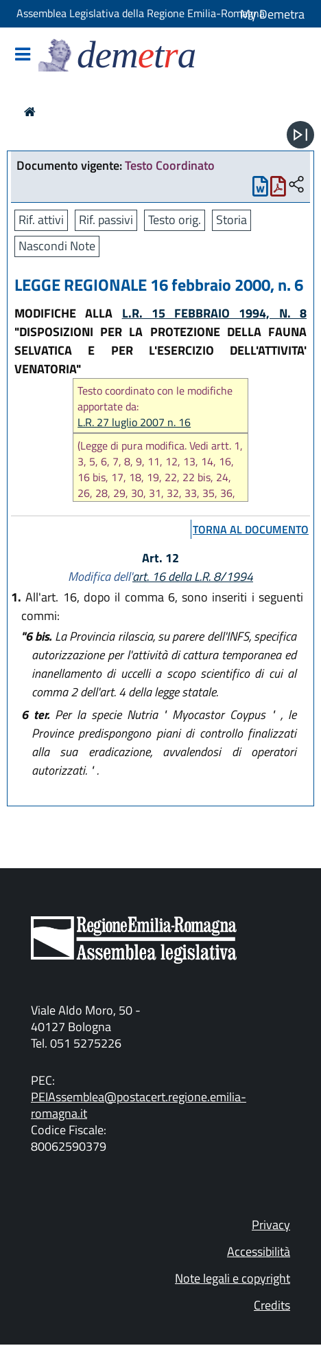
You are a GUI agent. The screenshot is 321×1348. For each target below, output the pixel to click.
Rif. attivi (41, 219)
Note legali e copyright (232, 1278)
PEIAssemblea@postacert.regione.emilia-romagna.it (138, 1105)
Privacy (271, 1224)
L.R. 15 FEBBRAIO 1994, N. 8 (214, 313)
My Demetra (272, 14)
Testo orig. (174, 219)
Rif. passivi (106, 219)
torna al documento (251, 529)
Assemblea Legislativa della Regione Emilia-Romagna (140, 13)
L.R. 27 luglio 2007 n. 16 (134, 422)
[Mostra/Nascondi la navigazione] (22, 55)
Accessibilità (258, 1251)
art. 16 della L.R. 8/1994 (192, 576)
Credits (272, 1305)
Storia (231, 219)
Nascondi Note (57, 245)
